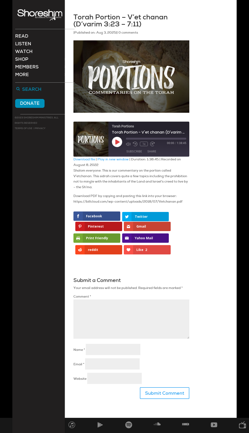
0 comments (128, 32)
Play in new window (113, 159)
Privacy (39, 128)
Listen (23, 45)
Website (79, 365)
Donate (30, 104)
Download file (84, 159)
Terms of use (23, 128)
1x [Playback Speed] (143, 144)
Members (27, 68)
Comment (82, 283)
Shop (21, 60)
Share (151, 151)
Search (32, 90)
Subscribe (134, 151)
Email (78, 351)
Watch (24, 52)
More (22, 76)
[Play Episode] (117, 142)
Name (79, 336)
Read (21, 37)
